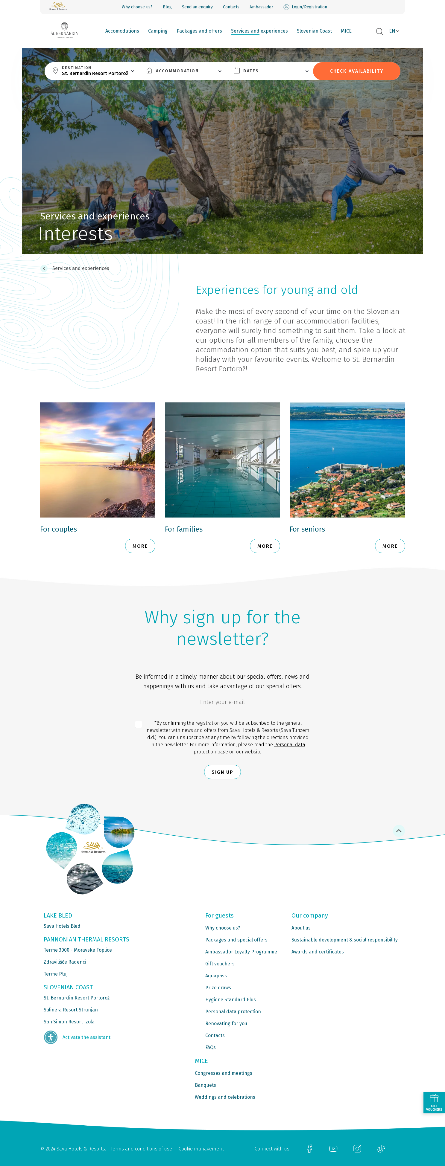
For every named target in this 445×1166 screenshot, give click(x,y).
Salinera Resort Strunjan (71, 1010)
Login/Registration (305, 7)
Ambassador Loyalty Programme (241, 952)
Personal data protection (233, 1011)
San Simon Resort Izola (69, 1022)
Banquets (205, 1085)
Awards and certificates (317, 952)
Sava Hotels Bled (62, 926)
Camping (158, 31)
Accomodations (122, 31)
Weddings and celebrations (225, 1097)
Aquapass (216, 976)
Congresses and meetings (223, 1073)
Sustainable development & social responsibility (344, 940)
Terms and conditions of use (141, 1149)
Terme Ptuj (56, 974)
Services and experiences (259, 31)
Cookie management (201, 1149)
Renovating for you (226, 1023)
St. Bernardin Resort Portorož (77, 998)
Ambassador (261, 7)
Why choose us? (137, 7)
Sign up (222, 772)
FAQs (210, 1047)
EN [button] (392, 31)
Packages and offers (199, 31)
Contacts (231, 7)
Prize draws (218, 988)
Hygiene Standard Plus (230, 999)
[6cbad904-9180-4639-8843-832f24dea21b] (222, 703)
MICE (346, 31)
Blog (167, 7)
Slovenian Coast (314, 31)
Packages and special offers (236, 940)
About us (301, 928)
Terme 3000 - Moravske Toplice (78, 950)
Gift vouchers (220, 964)
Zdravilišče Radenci (65, 962)
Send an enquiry (197, 7)
